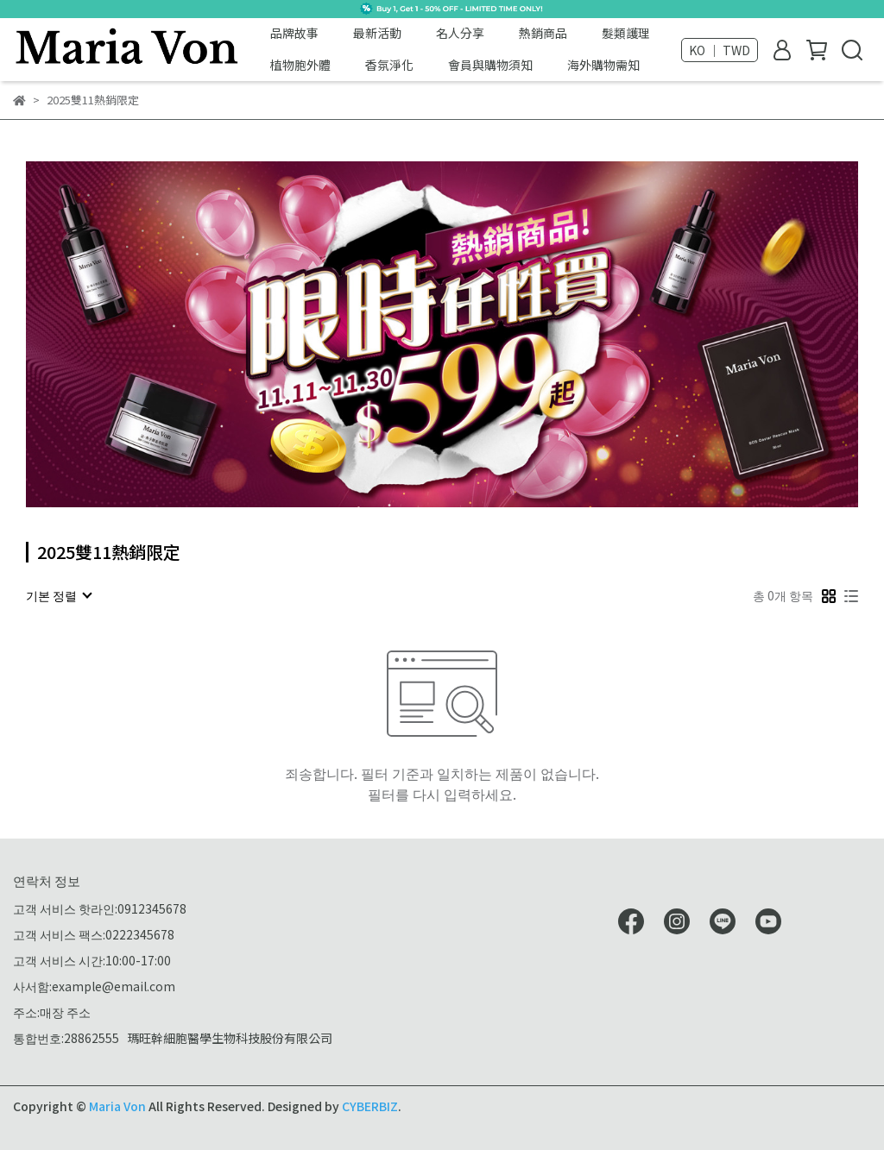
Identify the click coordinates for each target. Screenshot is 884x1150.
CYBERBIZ (370, 1106)
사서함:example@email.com (94, 986)
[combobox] (58, 595)
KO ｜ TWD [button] (719, 50)
